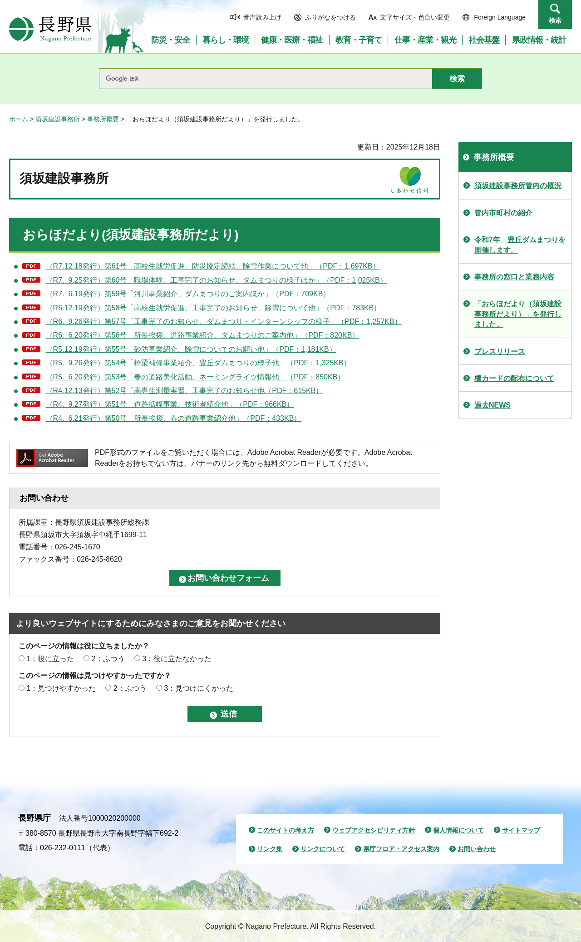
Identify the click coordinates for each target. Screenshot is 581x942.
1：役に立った (50, 659)
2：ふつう (108, 659)
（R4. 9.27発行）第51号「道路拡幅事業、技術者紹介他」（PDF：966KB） (170, 404)
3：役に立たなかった (177, 659)
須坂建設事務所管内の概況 (517, 185)
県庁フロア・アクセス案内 (401, 848)
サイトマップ (521, 830)
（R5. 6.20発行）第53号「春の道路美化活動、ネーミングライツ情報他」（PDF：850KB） (195, 377)
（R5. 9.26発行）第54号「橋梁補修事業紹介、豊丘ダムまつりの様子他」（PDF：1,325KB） (198, 363)
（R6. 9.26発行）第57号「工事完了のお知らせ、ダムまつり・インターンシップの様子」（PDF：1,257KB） (224, 321)
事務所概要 (103, 119)
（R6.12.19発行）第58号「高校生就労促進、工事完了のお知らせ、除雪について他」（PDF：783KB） (213, 308)
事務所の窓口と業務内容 (514, 277)
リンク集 (269, 848)
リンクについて (322, 848)
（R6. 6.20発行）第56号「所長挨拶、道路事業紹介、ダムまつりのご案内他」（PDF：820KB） (202, 335)
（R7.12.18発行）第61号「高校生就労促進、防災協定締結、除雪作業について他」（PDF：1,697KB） (213, 266)
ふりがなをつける (330, 17)
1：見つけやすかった (61, 688)
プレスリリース (499, 351)
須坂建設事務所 (57, 119)
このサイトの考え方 (285, 830)
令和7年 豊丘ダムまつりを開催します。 (520, 245)
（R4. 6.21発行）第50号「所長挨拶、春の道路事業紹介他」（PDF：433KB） (173, 418)
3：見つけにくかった (198, 688)
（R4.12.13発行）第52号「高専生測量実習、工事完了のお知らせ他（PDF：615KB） (184, 390)
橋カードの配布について (514, 378)
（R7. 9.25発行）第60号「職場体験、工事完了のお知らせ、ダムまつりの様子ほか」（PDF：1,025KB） (216, 280)
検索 (555, 20)
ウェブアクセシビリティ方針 (373, 830)
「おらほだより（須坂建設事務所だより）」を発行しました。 (517, 314)
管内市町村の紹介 (503, 213)
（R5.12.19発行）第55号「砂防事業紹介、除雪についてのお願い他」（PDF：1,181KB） (191, 349)
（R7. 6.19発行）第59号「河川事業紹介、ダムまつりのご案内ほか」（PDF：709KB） (188, 294)
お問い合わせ (477, 848)
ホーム (18, 119)
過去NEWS (492, 405)
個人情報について (458, 830)
